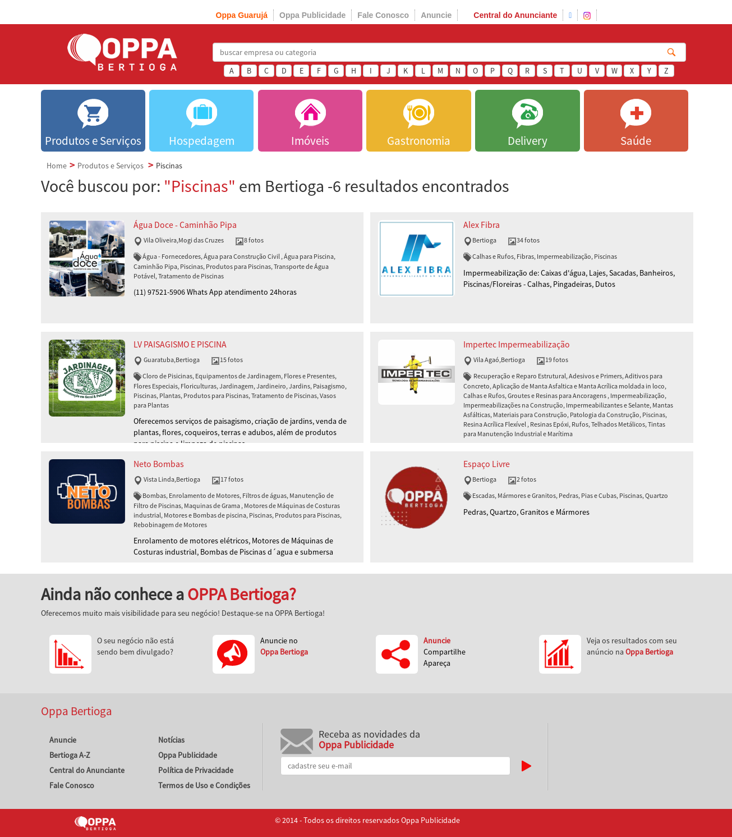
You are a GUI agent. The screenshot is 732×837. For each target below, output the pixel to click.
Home (57, 166)
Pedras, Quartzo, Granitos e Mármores (526, 512)
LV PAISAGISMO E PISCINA (180, 344)
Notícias (171, 740)
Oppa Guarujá (242, 15)
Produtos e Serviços (110, 166)
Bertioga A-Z (69, 755)
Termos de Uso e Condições (204, 785)
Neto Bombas (158, 464)
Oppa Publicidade (312, 15)
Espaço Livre (486, 464)
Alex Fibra (481, 224)
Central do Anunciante (515, 15)
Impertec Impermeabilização (516, 344)
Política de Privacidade (195, 770)
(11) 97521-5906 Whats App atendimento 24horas (215, 292)
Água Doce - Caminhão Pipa (185, 224)
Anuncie (436, 15)
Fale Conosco (383, 15)
